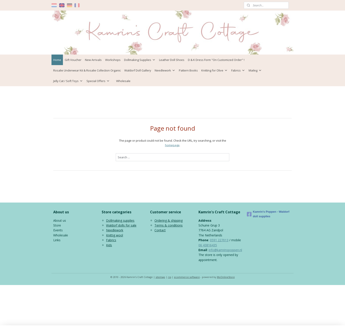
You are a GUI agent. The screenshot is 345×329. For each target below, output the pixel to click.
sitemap (160, 277)
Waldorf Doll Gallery (137, 70)
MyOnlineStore (226, 277)
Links (57, 240)
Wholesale (123, 81)
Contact (160, 230)
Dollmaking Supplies (140, 60)
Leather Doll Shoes (171, 60)
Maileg (255, 70)
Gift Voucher (73, 60)
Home (57, 60)
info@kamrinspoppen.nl (225, 250)
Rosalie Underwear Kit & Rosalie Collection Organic (87, 70)
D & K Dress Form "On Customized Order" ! (216, 60)
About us (59, 220)
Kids (109, 245)
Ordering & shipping (168, 220)
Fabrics (238, 70)
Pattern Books (188, 70)
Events (58, 230)
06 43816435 (207, 245)
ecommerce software (187, 277)
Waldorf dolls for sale (121, 225)
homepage (172, 145)
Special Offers (98, 81)
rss (169, 277)
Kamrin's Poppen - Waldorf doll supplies (268, 214)
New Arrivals (93, 60)
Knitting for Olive (214, 70)
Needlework (165, 70)
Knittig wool (114, 235)
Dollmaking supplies (120, 220)
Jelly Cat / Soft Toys (68, 81)
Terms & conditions (168, 225)
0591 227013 (219, 240)
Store (57, 225)
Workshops (113, 60)
